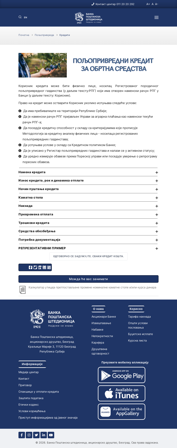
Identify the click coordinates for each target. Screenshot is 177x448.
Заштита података (30, 398)
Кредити (64, 35)
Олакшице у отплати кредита (38, 391)
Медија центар (28, 372)
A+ (148, 4)
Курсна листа (137, 340)
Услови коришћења (31, 411)
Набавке (97, 329)
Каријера (98, 342)
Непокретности (102, 336)
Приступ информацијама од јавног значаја (48, 417)
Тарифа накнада (139, 316)
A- (156, 4)
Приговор (25, 385)
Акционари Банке (104, 316)
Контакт (23, 378)
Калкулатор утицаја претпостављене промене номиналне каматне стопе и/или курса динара (92, 287)
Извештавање (101, 323)
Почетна (23, 35)
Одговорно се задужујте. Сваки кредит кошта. (88, 256)
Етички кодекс (28, 404)
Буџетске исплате (140, 334)
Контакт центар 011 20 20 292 (115, 4)
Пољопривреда (44, 35)
